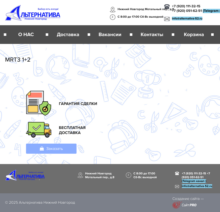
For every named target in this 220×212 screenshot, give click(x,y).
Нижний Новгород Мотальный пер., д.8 (146, 9)
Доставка (68, 35)
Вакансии (110, 35)
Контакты (152, 35)
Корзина (194, 35)
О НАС (26, 35)
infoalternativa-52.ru (187, 18)
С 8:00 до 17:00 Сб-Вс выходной (141, 17)
